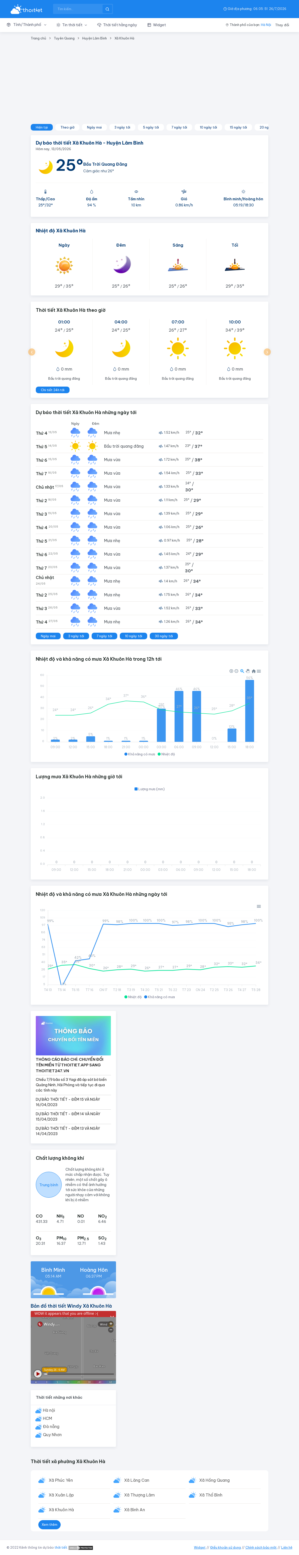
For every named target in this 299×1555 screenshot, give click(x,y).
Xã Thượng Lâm (139, 1495)
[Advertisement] (149, 85)
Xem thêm (49, 1525)
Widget (200, 1547)
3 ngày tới (122, 127)
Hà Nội (266, 25)
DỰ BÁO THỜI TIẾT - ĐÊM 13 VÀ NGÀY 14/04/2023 (68, 1131)
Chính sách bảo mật (261, 1547)
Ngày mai (94, 127)
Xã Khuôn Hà (124, 38)
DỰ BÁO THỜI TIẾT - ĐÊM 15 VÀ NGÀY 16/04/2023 (68, 1102)
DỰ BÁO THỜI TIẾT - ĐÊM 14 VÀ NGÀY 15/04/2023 (68, 1117)
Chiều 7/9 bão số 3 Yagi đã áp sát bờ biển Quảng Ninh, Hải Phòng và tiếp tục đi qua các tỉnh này (71, 1085)
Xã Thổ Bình (211, 1495)
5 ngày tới (151, 127)
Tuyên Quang (64, 38)
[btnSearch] (107, 9)
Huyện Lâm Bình (94, 38)
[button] (29, 25)
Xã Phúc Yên (61, 1480)
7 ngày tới (179, 127)
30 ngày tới (164, 636)
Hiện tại (42, 127)
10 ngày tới (208, 127)
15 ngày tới (238, 127)
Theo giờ (67, 127)
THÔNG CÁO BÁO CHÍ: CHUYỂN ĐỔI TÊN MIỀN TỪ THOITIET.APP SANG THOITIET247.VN (69, 1065)
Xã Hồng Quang (215, 1480)
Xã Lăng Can (137, 1480)
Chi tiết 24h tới (52, 390)
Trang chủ (38, 38)
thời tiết (61, 1547)
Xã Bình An (134, 1510)
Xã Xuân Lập (61, 1495)
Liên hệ (286, 1547)
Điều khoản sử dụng (225, 1547)
